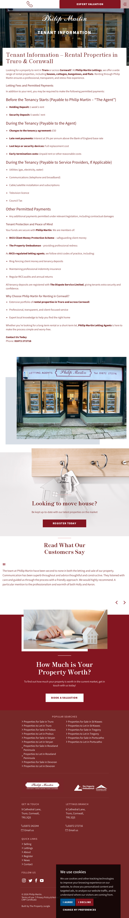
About (26, 852)
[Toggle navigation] (124, 4)
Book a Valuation (64, 697)
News (26, 860)
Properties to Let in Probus (38, 733)
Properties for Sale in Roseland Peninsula (40, 748)
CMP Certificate (29, 899)
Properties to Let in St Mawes (83, 725)
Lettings (27, 848)
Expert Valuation (90, 4)
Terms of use (28, 897)
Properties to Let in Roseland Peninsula (39, 756)
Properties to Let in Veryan (37, 741)
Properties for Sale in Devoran (39, 762)
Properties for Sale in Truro (38, 721)
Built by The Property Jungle (36, 906)
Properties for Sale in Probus (39, 729)
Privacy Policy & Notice (48, 897)
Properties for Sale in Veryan (38, 737)
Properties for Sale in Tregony (83, 729)
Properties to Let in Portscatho (84, 741)
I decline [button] (84, 912)
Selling (26, 844)
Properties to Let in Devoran (38, 766)
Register (27, 856)
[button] (116, 603)
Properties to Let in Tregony (82, 733)
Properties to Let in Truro (37, 725)
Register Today (64, 523)
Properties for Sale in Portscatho (85, 737)
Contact (27, 864)
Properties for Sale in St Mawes (84, 721)
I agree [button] (68, 912)
